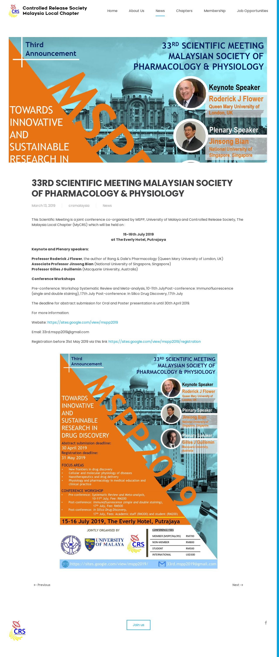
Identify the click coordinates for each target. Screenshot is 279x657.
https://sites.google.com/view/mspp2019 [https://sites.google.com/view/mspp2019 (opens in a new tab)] (82, 322)
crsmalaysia (79, 205)
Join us (138, 624)
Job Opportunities (252, 10)
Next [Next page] (238, 585)
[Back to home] (52, 11)
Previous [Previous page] (42, 585)
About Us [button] (136, 10)
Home (112, 10)
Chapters (184, 10)
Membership (215, 10)
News (160, 10)
